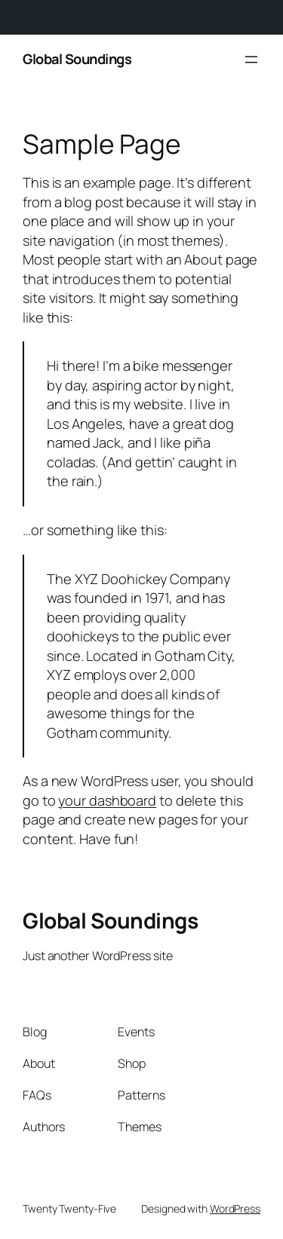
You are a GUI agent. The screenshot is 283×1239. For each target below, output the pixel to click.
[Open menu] (251, 59)
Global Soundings (77, 59)
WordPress (235, 1208)
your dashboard (107, 800)
